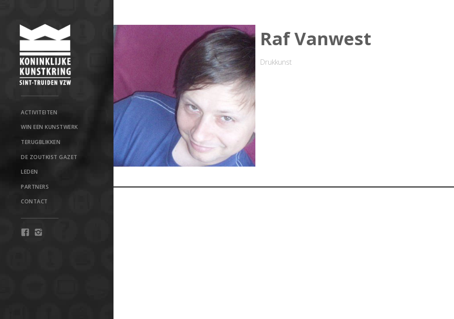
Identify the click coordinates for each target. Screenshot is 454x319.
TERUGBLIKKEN (40, 142)
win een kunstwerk (49, 127)
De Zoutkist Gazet (49, 157)
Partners (35, 187)
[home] (57, 54)
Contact (34, 201)
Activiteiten (39, 112)
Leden (29, 171)
